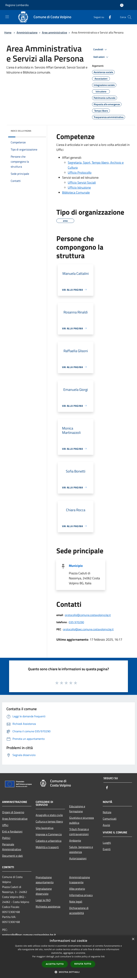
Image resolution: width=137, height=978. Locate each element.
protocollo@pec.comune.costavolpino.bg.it (88, 629)
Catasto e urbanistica (48, 841)
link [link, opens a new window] (103, 956)
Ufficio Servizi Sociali (82, 182)
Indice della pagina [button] (21, 130)
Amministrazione (27, 32)
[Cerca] (129, 17)
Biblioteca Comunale (76, 192)
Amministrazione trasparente (79, 879)
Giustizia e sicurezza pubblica (81, 820)
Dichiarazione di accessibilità (78, 910)
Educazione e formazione (77, 808)
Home (7, 32)
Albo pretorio (77, 889)
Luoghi (107, 843)
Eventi (107, 849)
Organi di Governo (13, 812)
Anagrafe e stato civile (49, 815)
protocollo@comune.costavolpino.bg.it (88, 615)
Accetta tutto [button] (55, 964)
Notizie (107, 812)
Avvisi (106, 825)
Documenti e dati (12, 856)
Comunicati (109, 818)
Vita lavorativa (44, 828)
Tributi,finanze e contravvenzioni (79, 831)
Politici (6, 838)
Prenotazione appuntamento (45, 879)
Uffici (5, 825)
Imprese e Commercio (49, 834)
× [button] (133, 939)
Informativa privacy (81, 895)
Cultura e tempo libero (49, 821)
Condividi (100, 49)
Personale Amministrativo (11, 846)
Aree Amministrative (14, 818)
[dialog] (68, 956)
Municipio (76, 565)
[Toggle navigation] (7, 17)
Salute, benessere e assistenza (81, 849)
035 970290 (76, 622)
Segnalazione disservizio (44, 891)
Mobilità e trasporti (47, 847)
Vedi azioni (101, 57)
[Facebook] (108, 17)
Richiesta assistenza (48, 906)
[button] (68, 972)
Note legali (75, 901)
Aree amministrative (54, 32)
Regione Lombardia (17, 5)
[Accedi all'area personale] (122, 5)
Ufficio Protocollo (80, 172)
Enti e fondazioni (12, 831)
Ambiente (75, 840)
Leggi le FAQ (43, 900)
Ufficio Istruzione (79, 187)
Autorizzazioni (78, 858)
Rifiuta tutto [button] (82, 963)
